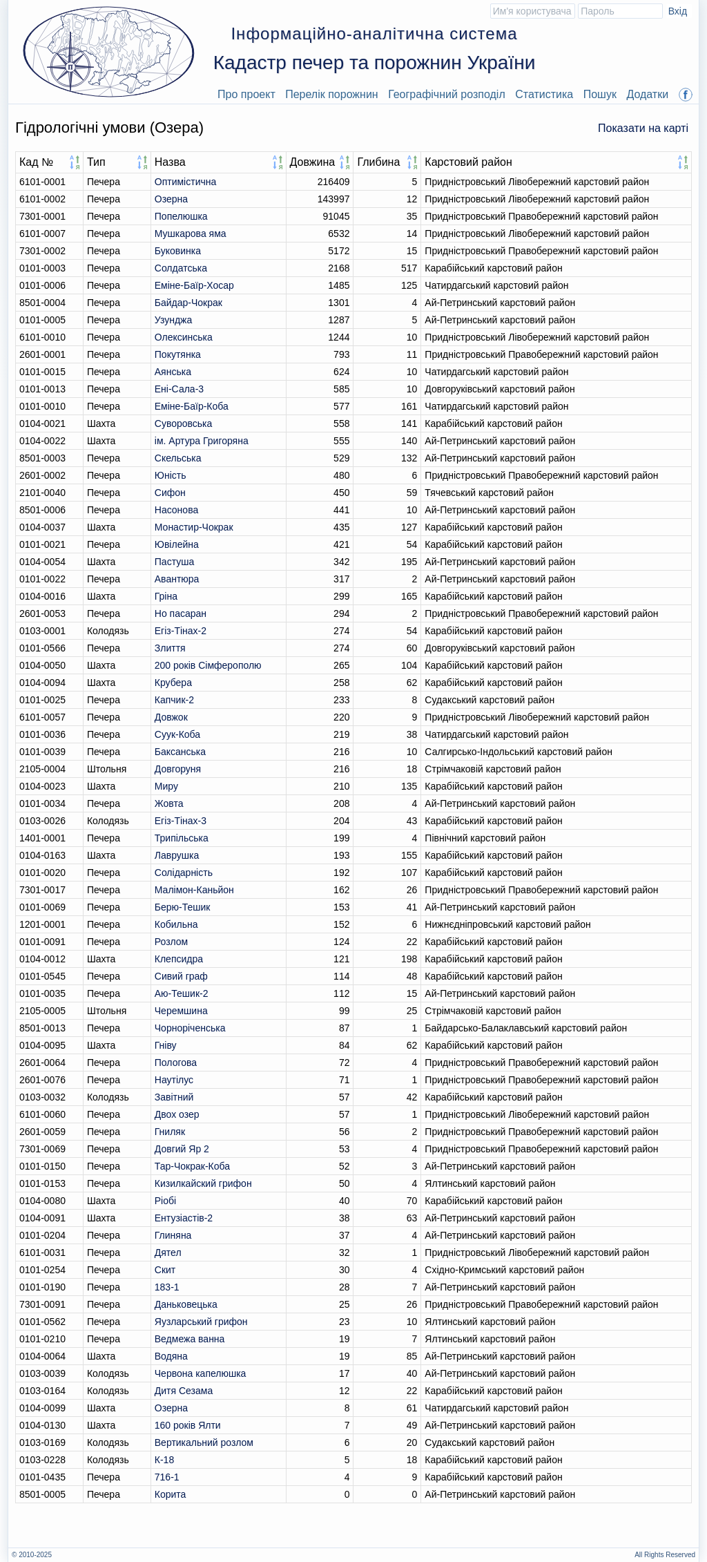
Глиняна (173, 1235)
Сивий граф (181, 976)
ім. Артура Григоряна (202, 440)
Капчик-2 (174, 699)
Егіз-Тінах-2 (180, 630)
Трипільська (182, 838)
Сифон (170, 492)
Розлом (171, 941)
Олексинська (184, 337)
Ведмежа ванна (190, 1338)
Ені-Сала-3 (179, 388)
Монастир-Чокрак (194, 527)
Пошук (600, 94)
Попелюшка (181, 216)
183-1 (167, 1287)
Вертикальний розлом (204, 1442)
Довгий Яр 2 (182, 1148)
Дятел (168, 1252)
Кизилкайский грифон (203, 1183)
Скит (165, 1269)
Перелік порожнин (331, 94)
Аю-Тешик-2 (182, 993)
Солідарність (184, 872)
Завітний (174, 1097)
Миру (166, 786)
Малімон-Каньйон (194, 889)
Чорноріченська (190, 1028)
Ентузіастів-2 (184, 1217)
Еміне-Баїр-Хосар (194, 285)
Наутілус (174, 1079)
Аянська (173, 371)
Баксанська (180, 751)
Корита (170, 1494)
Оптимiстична (185, 181)
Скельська (178, 458)
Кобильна (176, 924)
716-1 (167, 1477)
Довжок (171, 717)
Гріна (166, 596)
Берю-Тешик (183, 907)
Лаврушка (177, 855)
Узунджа (173, 319)
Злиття (170, 648)
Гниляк (170, 1131)
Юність (170, 475)
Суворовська (184, 423)
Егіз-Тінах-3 (180, 820)
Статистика (544, 94)
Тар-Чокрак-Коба (192, 1166)
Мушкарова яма (190, 233)
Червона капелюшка (200, 1373)
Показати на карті (643, 128)
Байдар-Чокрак (188, 302)
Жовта (169, 803)
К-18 (164, 1459)
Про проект (246, 94)
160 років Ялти (188, 1425)
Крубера (173, 682)
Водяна (171, 1356)
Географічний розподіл (446, 94)
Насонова (176, 509)
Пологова (176, 1062)
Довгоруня (178, 768)
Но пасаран (180, 613)
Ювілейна (177, 544)
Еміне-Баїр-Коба (192, 406)
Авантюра (177, 578)
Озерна (171, 198)
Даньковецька (186, 1304)
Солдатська (181, 268)
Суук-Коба (177, 734)
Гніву (166, 1045)
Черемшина (181, 1010)
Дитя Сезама (184, 1390)
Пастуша (174, 561)
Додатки (647, 94)
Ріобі (165, 1200)
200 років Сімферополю (208, 665)
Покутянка (178, 354)
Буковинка (178, 250)
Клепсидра (179, 958)
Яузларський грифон (201, 1321)
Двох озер (177, 1114)
